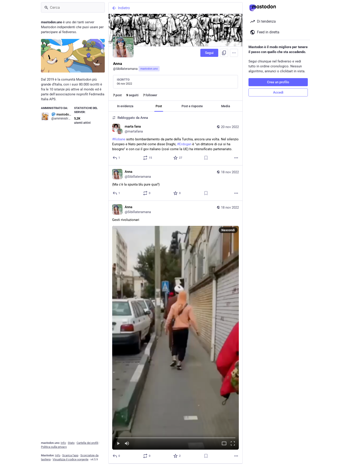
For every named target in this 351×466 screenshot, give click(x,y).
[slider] (175, 437)
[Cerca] (73, 7)
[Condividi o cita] (148, 157)
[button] (175, 338)
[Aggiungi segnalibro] (206, 157)
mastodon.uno (149, 68)
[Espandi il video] (224, 444)
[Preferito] (178, 157)
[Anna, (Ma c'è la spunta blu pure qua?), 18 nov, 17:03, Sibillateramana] (175, 183)
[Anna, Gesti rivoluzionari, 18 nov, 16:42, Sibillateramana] (175, 332)
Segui (209, 53)
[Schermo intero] (233, 444)
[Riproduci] (118, 444)
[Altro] (236, 157)
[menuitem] (175, 338)
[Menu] (234, 53)
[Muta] (127, 444)
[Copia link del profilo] (224, 53)
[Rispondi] (116, 157)
